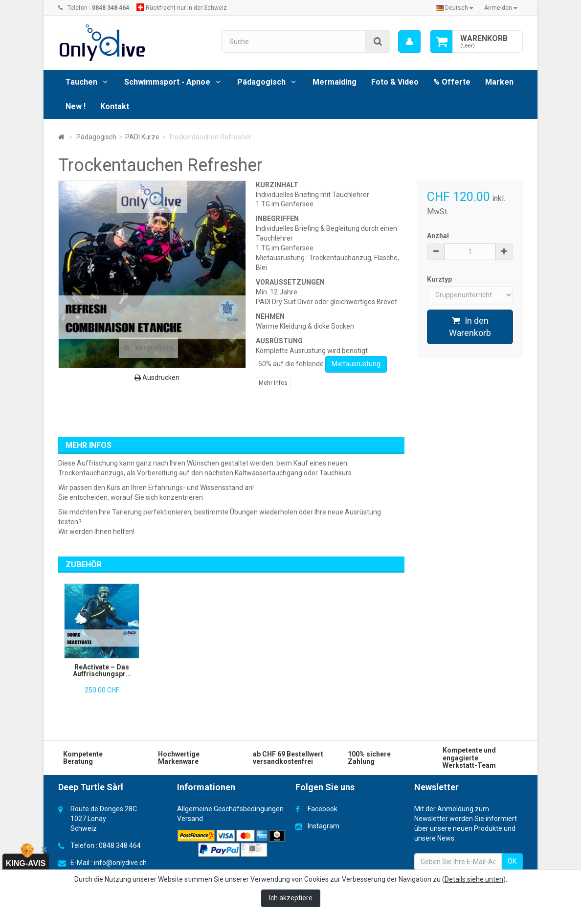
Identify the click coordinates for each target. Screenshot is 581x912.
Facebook (322, 809)
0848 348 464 (120, 845)
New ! (76, 106)
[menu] (409, 41)
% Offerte (451, 82)
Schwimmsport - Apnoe (167, 82)
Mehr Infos (273, 382)
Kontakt (114, 106)
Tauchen (81, 82)
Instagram (323, 826)
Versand (190, 819)
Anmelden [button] (500, 7)
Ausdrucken (156, 377)
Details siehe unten (474, 879)
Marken (499, 82)
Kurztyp (440, 279)
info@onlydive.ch (120, 863)
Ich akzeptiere (291, 898)
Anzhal (438, 236)
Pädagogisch (261, 82)
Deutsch (454, 7)
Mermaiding (335, 82)
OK (512, 861)
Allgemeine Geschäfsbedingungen (230, 809)
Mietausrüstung (356, 364)
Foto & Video (395, 82)
